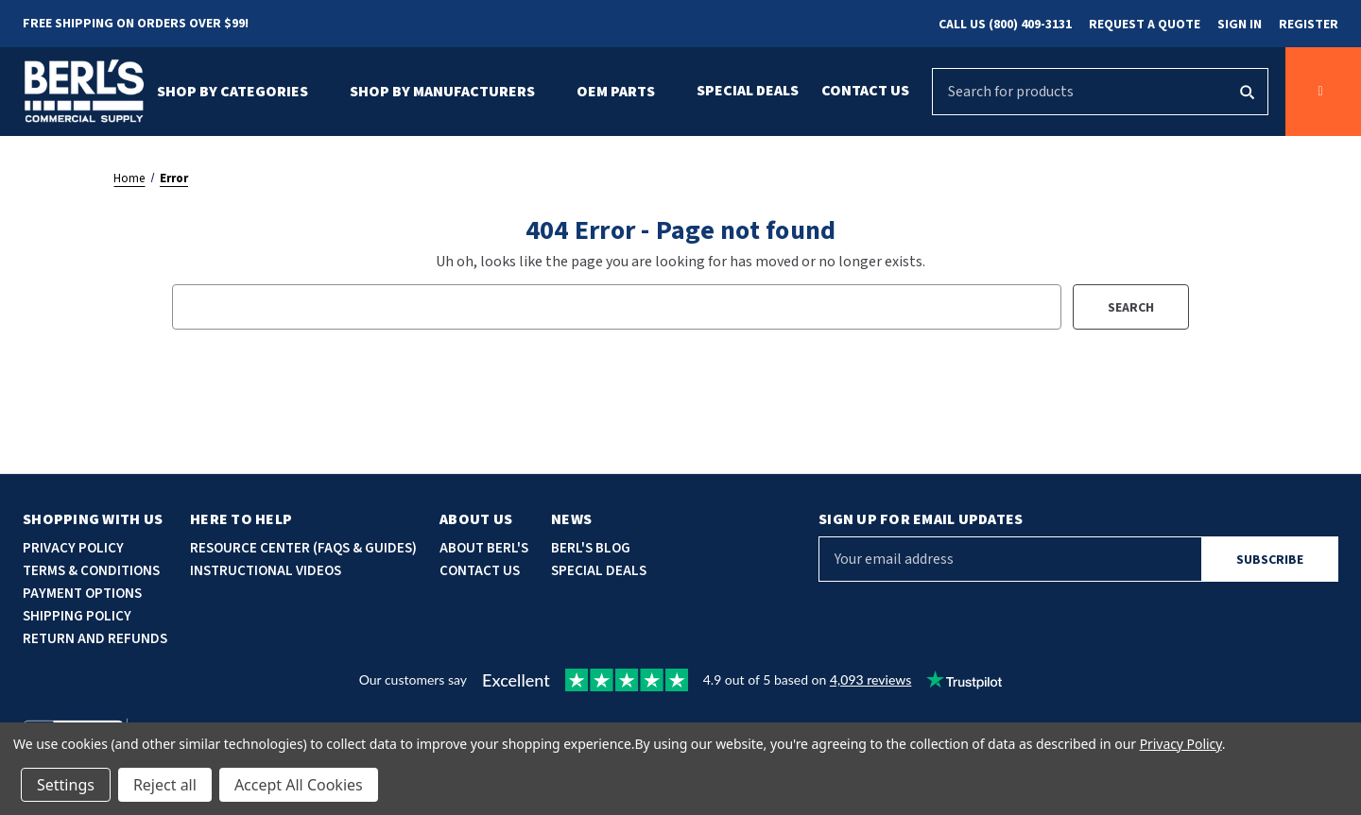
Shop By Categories (242, 91)
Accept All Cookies (298, 784)
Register (1308, 24)
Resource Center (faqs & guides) (303, 548)
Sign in (1239, 24)
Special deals (598, 571)
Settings (66, 784)
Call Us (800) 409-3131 (1005, 24)
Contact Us (865, 90)
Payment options (82, 593)
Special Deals (748, 90)
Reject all (165, 784)
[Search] (1246, 91)
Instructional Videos (265, 571)
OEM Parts (625, 91)
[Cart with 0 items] (1323, 92)
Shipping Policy (77, 616)
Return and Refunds (95, 639)
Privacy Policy (73, 548)
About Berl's (483, 548)
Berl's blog (590, 548)
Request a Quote (1144, 24)
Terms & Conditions (91, 571)
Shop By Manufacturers (452, 91)
